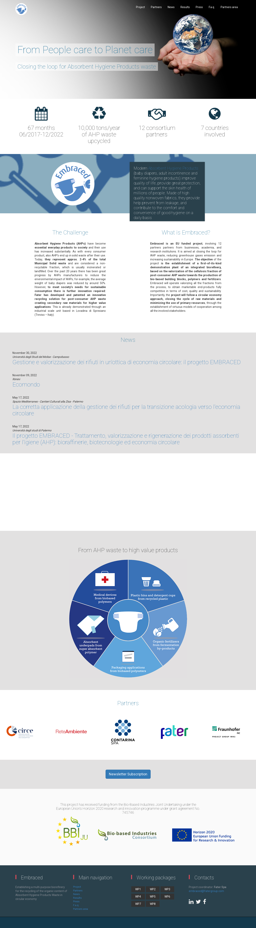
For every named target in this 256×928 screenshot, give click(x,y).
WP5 (153, 896)
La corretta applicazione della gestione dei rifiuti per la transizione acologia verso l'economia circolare (126, 410)
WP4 (138, 896)
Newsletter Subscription (128, 774)
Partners (156, 7)
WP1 (138, 889)
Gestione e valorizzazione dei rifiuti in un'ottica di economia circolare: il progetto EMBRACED (126, 362)
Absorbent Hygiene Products (173, 168)
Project (140, 7)
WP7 (138, 903)
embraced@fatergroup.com (206, 891)
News (171, 7)
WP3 (167, 889)
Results (185, 7)
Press (199, 7)
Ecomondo (26, 384)
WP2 (153, 889)
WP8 (153, 903)
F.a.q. (212, 7)
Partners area (229, 7)
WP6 (167, 896)
